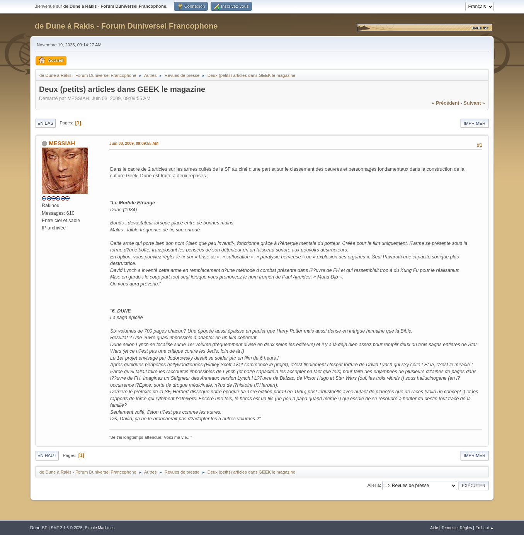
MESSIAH (62, 143)
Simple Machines (100, 528)
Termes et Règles (457, 528)
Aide (434, 528)
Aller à (373, 485)
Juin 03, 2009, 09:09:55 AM (133, 143)
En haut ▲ (484, 528)
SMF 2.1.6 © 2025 (66, 528)
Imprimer (474, 123)
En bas (45, 123)
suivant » (474, 103)
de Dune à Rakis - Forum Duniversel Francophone (126, 26)
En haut (46, 455)
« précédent (445, 103)
